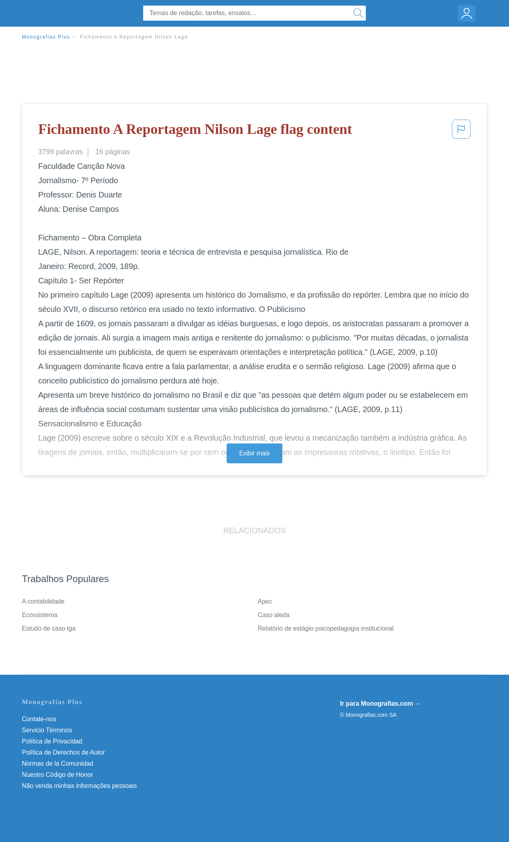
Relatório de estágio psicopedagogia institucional (326, 628)
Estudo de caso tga (49, 628)
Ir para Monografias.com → (380, 703)
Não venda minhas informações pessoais (79, 785)
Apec (265, 601)
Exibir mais (254, 453)
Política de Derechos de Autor (63, 752)
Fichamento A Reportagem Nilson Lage (134, 37)
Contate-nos (39, 719)
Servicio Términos (47, 730)
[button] (461, 131)
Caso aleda (273, 615)
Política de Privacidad (52, 741)
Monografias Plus (46, 37)
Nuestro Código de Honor (57, 774)
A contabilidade (43, 601)
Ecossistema (40, 615)
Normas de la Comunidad (57, 763)
